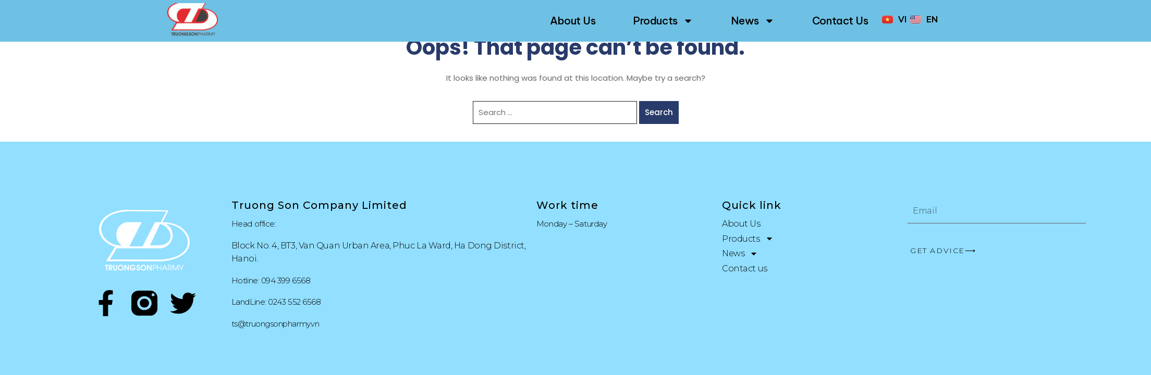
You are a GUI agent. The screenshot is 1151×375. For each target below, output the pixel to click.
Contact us (840, 20)
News (753, 20)
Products (663, 20)
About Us (572, 20)
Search (659, 112)
